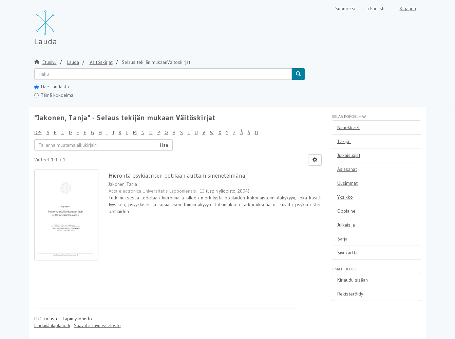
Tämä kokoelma (53, 95)
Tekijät (344, 141)
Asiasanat (347, 169)
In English (374, 8)
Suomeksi (345, 8)
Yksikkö (345, 197)
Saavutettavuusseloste (97, 325)
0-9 (38, 132)
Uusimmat (347, 183)
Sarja (342, 239)
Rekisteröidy (350, 294)
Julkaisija (346, 225)
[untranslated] (163, 74)
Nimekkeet (348, 127)
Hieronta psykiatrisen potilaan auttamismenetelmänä (177, 175)
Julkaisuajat (348, 155)
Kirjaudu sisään (352, 280)
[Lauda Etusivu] (59, 24)
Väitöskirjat (101, 62)
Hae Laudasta (51, 87)
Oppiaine (346, 211)
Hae (164, 145)
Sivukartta (347, 253)
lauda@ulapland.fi (52, 325)
